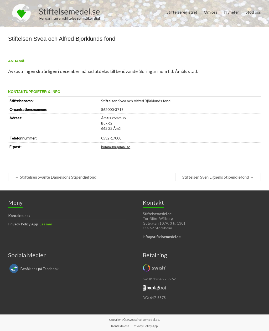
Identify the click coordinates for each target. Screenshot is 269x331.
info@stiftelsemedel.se (162, 236)
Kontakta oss (19, 215)
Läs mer (46, 224)
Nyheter (231, 11)
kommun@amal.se (115, 146)
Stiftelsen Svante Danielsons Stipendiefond (55, 176)
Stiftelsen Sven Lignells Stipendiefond (218, 176)
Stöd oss (253, 11)
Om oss (211, 11)
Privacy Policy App (23, 224)
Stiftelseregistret (182, 11)
